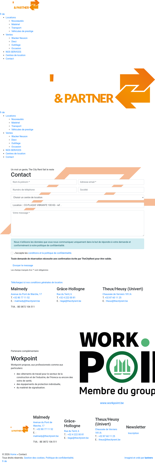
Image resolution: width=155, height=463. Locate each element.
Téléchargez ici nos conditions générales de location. (37, 282)
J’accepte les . (43, 253)
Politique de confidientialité (59, 457)
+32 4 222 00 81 (67, 297)
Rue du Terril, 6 (64, 294)
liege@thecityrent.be (70, 301)
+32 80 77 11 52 (21, 297)
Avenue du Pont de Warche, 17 (26, 294)
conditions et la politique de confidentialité (49, 253)
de (3, 14)
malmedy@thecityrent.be (27, 301)
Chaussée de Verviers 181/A (117, 294)
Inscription (133, 433)
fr (1, 14)
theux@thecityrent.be (117, 301)
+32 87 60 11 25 (113, 297)
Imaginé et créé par (138, 457)
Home (13, 454)
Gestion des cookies (34, 457)
